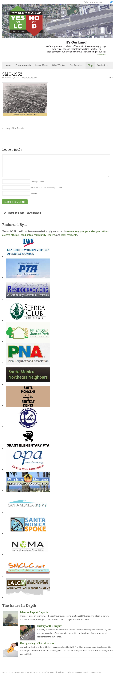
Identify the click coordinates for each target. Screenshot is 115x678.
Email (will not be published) (46, 187)
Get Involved (76, 65)
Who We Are (58, 65)
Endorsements (23, 65)
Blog (90, 65)
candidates (27, 235)
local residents (69, 235)
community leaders (44, 235)
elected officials (10, 235)
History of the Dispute (13, 128)
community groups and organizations (88, 231)
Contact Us (102, 65)
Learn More (41, 65)
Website (34, 193)
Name (37, 182)
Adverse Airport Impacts (34, 612)
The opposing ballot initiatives (37, 643)
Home (7, 65)
